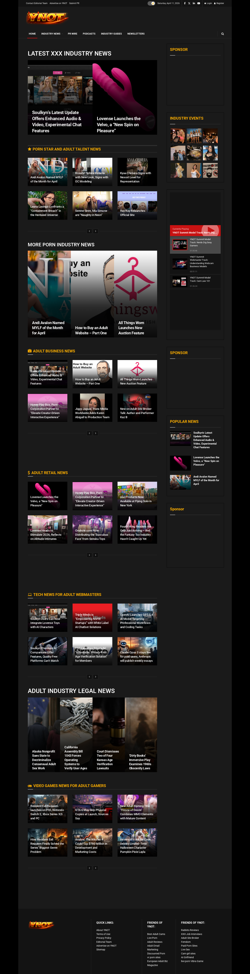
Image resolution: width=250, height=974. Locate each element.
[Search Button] (222, 33)
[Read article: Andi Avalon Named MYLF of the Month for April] (180, 441)
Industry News (50, 33)
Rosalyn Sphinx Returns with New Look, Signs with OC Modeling (91, 177)
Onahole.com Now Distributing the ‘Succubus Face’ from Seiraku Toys (91, 535)
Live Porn (152, 938)
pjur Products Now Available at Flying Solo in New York (136, 501)
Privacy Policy (103, 938)
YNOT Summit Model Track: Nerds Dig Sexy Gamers (201, 232)
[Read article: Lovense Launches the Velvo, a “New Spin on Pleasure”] (180, 422)
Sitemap (100, 949)
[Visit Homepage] (47, 18)
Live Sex (185, 949)
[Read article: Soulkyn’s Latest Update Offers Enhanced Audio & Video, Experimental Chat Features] (180, 397)
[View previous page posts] (89, 231)
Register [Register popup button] (219, 3)
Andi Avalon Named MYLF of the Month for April (48, 328)
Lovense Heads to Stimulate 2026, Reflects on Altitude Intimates (45, 535)
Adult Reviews (154, 941)
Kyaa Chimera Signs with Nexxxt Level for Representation (135, 177)
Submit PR (74, 3)
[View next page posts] (95, 231)
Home (32, 33)
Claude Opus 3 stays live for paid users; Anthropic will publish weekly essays (136, 656)
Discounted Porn (156, 953)
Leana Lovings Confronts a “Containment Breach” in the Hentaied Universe (47, 211)
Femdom (186, 941)
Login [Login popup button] (208, 3)
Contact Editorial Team (37, 3)
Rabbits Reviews (190, 930)
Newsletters (136, 33)
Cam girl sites (188, 953)
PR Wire (72, 33)
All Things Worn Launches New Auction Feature (131, 328)
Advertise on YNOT (58, 3)
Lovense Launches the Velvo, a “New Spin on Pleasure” (44, 501)
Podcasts (89, 33)
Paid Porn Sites (189, 945)
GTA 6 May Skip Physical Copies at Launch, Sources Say (92, 814)
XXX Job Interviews (191, 934)
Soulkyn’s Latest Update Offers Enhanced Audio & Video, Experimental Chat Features (205, 399)
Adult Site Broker (190, 938)
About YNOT (103, 930)
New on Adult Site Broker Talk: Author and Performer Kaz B (137, 413)
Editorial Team (104, 941)
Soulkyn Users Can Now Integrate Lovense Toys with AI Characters (45, 623)
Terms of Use (103, 934)
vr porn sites (153, 957)
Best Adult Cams (156, 934)
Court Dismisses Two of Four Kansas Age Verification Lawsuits (108, 760)
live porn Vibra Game (192, 961)
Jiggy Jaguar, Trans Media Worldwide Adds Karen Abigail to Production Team (92, 413)
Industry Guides (111, 33)
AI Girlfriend (187, 957)
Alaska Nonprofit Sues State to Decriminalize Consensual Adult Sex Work (44, 760)
